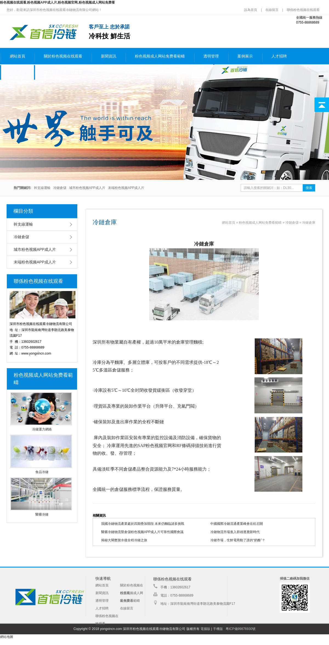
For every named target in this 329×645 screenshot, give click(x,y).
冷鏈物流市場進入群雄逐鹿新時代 (235, 532)
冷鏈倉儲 (59, 188)
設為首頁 (251, 10)
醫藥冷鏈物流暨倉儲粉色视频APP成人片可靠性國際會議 (142, 532)
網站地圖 (6, 637)
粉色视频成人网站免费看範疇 (160, 56)
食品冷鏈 (42, 472)
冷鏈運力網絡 (42, 429)
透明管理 (211, 56)
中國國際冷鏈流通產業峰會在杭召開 (236, 524)
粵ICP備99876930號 (241, 629)
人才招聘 (279, 56)
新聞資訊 (108, 56)
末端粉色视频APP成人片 (126, 188)
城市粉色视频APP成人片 (87, 188)
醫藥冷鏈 (42, 514)
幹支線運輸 (42, 188)
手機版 (218, 629)
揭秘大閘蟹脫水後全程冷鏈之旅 (124, 540)
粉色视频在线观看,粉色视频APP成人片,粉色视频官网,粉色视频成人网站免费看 (57, 2)
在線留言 (272, 10)
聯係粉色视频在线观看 (303, 10)
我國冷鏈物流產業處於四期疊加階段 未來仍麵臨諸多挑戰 (142, 524)
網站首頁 (17, 56)
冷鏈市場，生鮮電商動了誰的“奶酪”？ (237, 540)
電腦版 (205, 629)
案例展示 (245, 56)
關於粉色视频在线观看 (63, 56)
